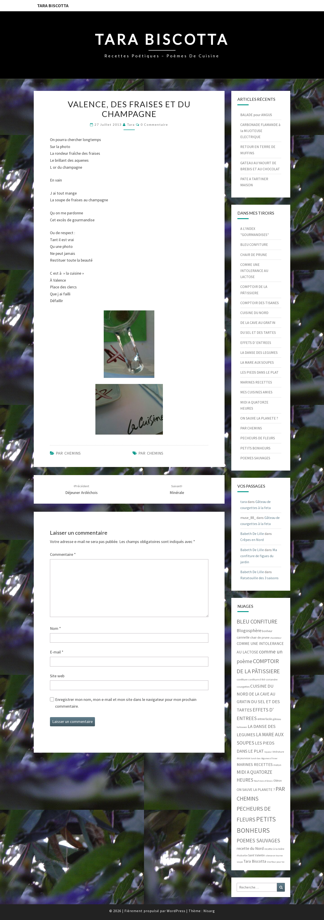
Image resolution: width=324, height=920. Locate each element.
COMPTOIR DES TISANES (259, 303)
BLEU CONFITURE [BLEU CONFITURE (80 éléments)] (257, 621)
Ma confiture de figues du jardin (258, 556)
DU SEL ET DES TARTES (258, 332)
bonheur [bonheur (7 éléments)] (267, 631)
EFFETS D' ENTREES (255, 342)
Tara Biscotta (52, 5)
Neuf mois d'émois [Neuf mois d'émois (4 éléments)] (263, 780)
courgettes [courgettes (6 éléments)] (243, 686)
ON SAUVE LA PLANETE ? (259, 418)
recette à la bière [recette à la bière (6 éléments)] (274, 848)
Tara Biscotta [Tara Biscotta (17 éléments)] (254, 861)
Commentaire (63, 554)
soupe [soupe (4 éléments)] (240, 861)
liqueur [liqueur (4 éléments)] (268, 751)
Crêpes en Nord (252, 539)
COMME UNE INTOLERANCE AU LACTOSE (254, 270)
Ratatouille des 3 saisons (259, 578)
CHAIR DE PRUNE (253, 254)
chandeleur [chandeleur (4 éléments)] (275, 637)
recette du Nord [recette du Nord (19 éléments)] (250, 848)
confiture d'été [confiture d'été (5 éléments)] (256, 679)
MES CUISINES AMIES (256, 392)
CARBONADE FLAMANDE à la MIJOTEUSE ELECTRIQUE (260, 130)
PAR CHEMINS (68, 453)
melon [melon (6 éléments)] (277, 765)
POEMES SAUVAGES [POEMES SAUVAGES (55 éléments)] (258, 840)
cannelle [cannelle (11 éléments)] (243, 637)
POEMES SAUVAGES (255, 458)
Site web (57, 675)
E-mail (56, 652)
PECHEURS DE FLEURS (257, 438)
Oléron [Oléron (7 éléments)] (277, 781)
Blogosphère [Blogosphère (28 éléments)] (249, 630)
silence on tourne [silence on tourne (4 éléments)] (274, 855)
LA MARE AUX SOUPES (257, 362)
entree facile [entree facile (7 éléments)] (264, 719)
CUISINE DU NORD (254, 312)
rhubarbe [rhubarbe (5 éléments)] (242, 855)
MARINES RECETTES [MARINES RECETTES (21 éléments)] (255, 764)
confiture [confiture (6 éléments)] (242, 679)
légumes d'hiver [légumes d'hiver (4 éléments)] (269, 758)
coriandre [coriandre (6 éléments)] (271, 679)
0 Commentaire (154, 124)
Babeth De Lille (252, 533)
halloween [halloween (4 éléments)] (242, 727)
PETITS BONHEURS (255, 448)
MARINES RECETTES (256, 382)
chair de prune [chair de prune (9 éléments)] (260, 637)
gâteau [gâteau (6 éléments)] (276, 719)
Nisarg (209, 911)
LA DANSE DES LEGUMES (259, 352)
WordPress (176, 911)
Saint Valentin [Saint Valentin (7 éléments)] (256, 855)
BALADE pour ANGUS (256, 114)
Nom (55, 628)
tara (131, 124)
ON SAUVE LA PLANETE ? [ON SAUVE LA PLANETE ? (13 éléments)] (256, 789)
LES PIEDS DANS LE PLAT (259, 372)
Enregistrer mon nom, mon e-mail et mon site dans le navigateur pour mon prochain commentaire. (125, 703)
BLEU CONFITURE (254, 244)
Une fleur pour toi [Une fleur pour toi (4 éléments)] (275, 861)
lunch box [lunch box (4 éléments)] (256, 758)
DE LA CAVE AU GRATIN (257, 322)
